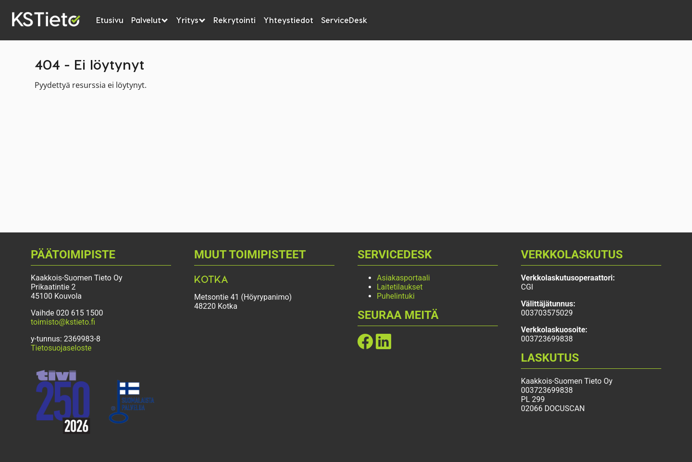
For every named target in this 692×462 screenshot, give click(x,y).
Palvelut (149, 19)
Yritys (190, 19)
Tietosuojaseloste (61, 348)
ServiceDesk (344, 19)
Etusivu (110, 19)
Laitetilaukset (400, 287)
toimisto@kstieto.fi (63, 322)
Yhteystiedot (288, 19)
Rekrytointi (234, 19)
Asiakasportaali (403, 277)
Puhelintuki (396, 296)
